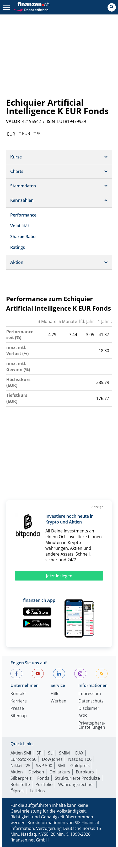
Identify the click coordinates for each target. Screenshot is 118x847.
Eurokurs (85, 772)
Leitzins (37, 791)
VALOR (13, 121)
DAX (79, 753)
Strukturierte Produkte (77, 778)
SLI (50, 753)
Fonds (43, 778)
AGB (82, 715)
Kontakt (18, 693)
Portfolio (44, 784)
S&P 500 (44, 765)
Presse (17, 708)
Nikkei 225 (20, 765)
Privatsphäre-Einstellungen (91, 725)
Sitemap (18, 715)
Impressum (89, 693)
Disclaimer (88, 708)
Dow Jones (52, 759)
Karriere (18, 701)
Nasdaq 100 (80, 759)
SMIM (64, 753)
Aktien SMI (20, 753)
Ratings (17, 247)
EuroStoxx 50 (23, 759)
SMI (61, 765)
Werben (58, 701)
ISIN (51, 121)
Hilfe (55, 693)
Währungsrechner (76, 784)
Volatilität (19, 226)
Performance (23, 215)
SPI (39, 753)
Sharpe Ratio (23, 236)
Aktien (16, 772)
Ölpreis (17, 791)
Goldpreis (80, 765)
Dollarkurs (60, 772)
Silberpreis (21, 778)
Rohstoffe (20, 784)
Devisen (36, 772)
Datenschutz (90, 701)
